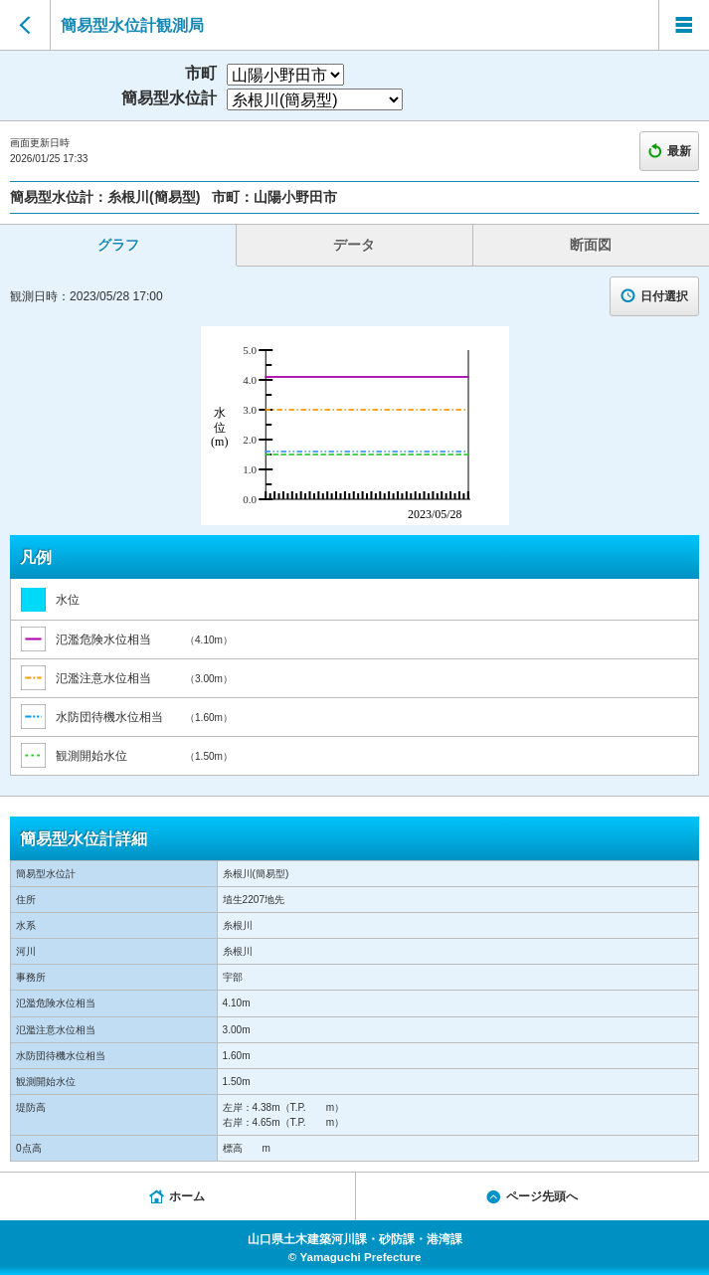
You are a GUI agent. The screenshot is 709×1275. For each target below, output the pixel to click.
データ (354, 245)
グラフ (118, 245)
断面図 (591, 245)
